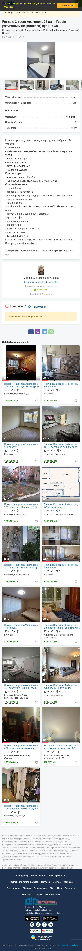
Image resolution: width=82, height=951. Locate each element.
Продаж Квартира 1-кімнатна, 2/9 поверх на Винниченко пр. (21, 566)
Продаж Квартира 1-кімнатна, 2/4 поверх (21, 445)
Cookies (38, 894)
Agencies (68, 882)
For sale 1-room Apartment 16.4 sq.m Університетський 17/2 (61, 747)
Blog (52, 888)
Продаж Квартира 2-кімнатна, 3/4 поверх (61, 385)
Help (59, 888)
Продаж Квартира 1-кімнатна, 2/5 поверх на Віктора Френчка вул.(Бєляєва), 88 (61, 626)
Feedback (27, 894)
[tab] (15, 306)
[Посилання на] (32, 924)
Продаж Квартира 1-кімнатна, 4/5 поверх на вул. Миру (61, 686)
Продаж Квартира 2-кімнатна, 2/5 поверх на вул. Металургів (21, 385)
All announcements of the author (41, 282)
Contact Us (70, 888)
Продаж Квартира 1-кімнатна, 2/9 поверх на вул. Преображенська (61, 506)
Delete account (52, 894)
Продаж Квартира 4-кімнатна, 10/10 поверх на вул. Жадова (21, 807)
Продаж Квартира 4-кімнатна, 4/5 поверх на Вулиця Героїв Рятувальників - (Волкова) (21, 686)
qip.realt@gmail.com (70, 945)
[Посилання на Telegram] (50, 924)
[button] (15, 7)
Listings (57, 882)
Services (45, 882)
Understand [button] (67, 5)
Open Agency (13, 888)
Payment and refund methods (24, 882)
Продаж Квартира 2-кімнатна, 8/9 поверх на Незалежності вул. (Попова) (21, 747)
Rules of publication (57, 875)
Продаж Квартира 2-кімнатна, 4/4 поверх (21, 626)
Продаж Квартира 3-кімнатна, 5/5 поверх (61, 566)
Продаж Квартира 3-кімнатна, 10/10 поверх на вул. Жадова (61, 445)
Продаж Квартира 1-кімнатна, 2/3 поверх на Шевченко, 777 (21, 506)
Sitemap (27, 888)
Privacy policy (21, 875)
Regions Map (40, 888)
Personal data (38, 875)
